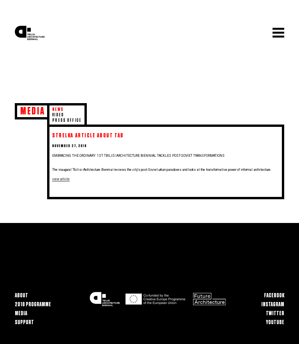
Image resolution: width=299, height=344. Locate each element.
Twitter (275, 313)
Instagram (272, 304)
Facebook (274, 295)
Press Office (66, 120)
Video (58, 115)
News (57, 109)
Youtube (275, 322)
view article (61, 179)
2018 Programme (33, 304)
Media (21, 313)
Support (24, 322)
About (21, 295)
